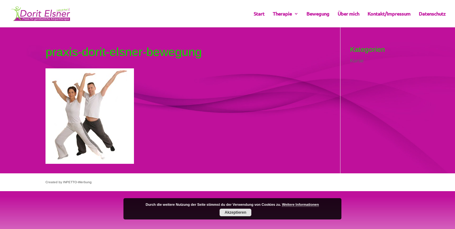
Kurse (357, 60)
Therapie (282, 14)
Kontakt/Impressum (389, 14)
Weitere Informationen (300, 204)
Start (259, 14)
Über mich (348, 14)
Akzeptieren (235, 212)
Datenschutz (432, 14)
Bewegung (317, 14)
